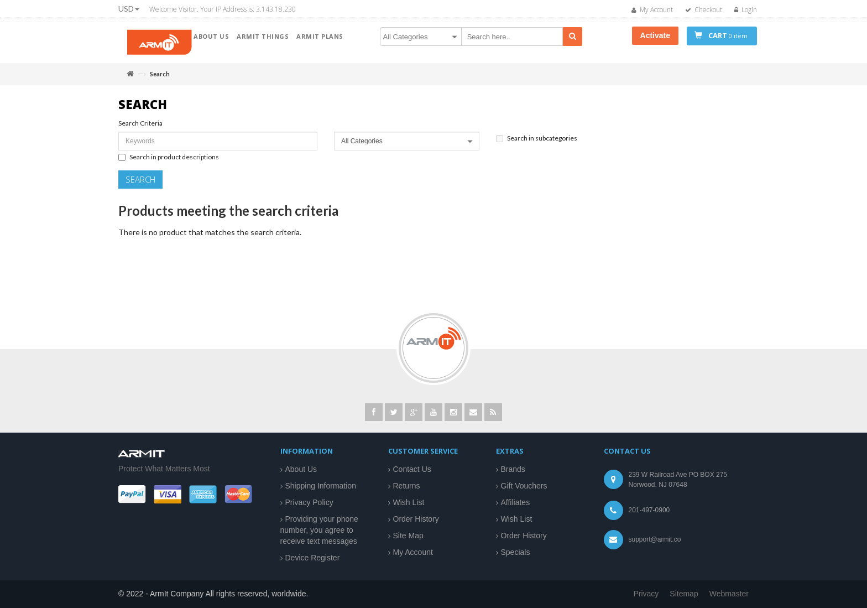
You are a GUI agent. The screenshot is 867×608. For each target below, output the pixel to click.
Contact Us (412, 469)
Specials (515, 552)
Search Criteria (140, 128)
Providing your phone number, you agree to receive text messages (319, 530)
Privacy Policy (309, 502)
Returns (406, 485)
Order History (416, 519)
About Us (301, 469)
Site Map (408, 535)
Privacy (646, 593)
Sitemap (684, 593)
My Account (413, 552)
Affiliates (515, 502)
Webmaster (729, 593)
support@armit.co (655, 539)
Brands (513, 469)
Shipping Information (320, 485)
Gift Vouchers (524, 485)
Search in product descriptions (168, 161)
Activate (655, 35)
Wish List (409, 502)
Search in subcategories (536, 142)
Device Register (312, 557)
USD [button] (128, 8)
